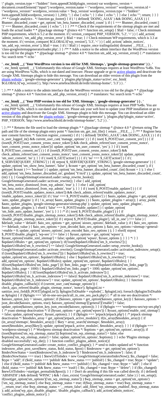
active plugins (126, 71)
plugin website (12, 79)
